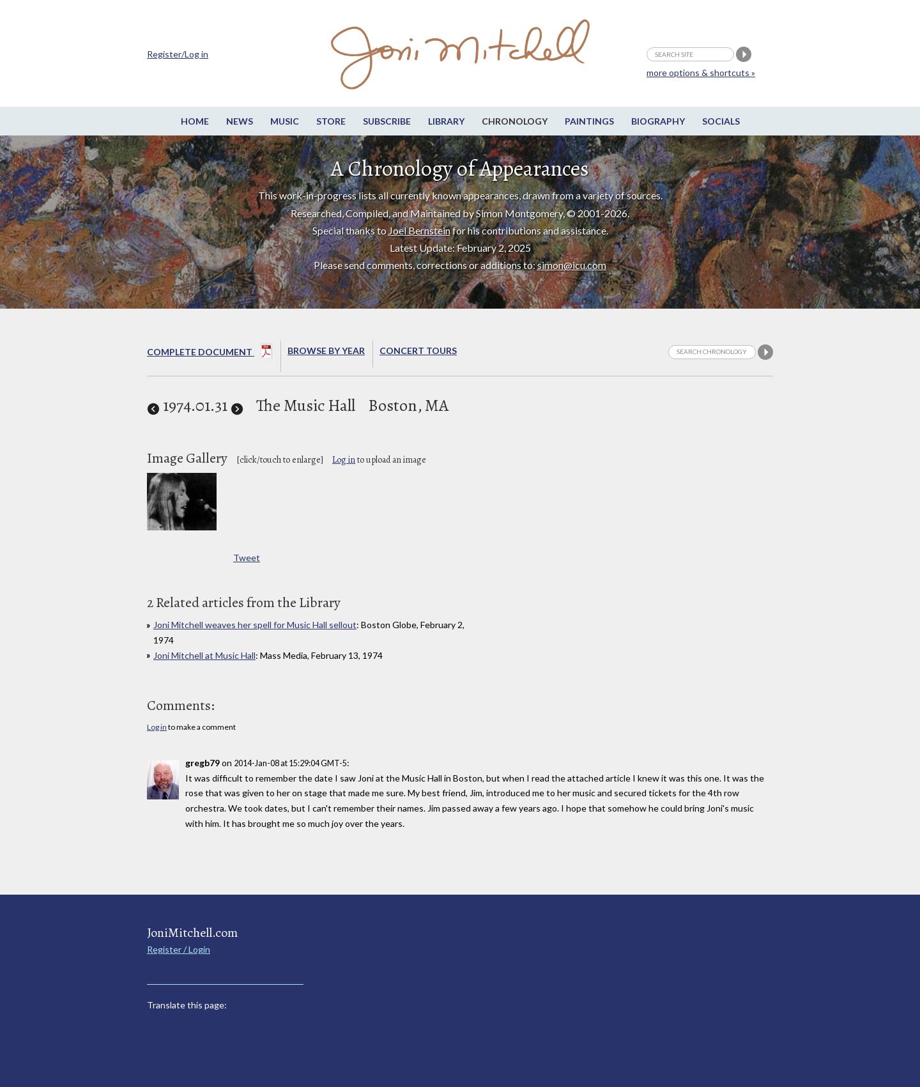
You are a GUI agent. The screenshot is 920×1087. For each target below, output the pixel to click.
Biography (658, 121)
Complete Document (210, 353)
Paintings (589, 121)
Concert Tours (418, 350)
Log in (343, 460)
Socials (721, 121)
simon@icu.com (571, 265)
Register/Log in (177, 54)
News (239, 121)
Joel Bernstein (419, 230)
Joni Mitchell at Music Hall (204, 655)
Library (446, 121)
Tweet (246, 557)
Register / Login (178, 949)
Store (331, 121)
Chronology (515, 121)
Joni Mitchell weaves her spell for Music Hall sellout (254, 624)
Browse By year (326, 350)
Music (284, 121)
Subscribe (387, 121)
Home (195, 121)
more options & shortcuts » (701, 72)
